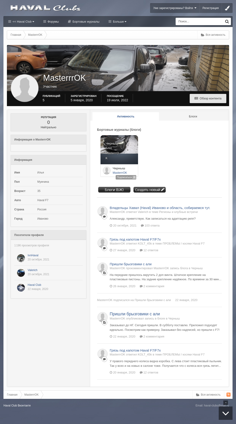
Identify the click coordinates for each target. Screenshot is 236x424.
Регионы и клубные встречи (178, 212)
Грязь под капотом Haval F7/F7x (135, 239)
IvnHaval (33, 255)
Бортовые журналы (85, 21)
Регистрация (211, 8)
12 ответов (149, 250)
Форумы (53, 21)
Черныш (119, 168)
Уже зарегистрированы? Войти (174, 8)
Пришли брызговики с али (131, 264)
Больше (119, 21)
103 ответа (150, 225)
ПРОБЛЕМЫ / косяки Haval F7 (184, 243)
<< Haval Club (23, 21)
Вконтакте (24, 405)
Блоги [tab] (193, 116)
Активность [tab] (125, 116)
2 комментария (152, 286)
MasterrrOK (120, 172)
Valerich (32, 270)
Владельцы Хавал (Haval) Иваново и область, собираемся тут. (160, 208)
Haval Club (34, 285)
